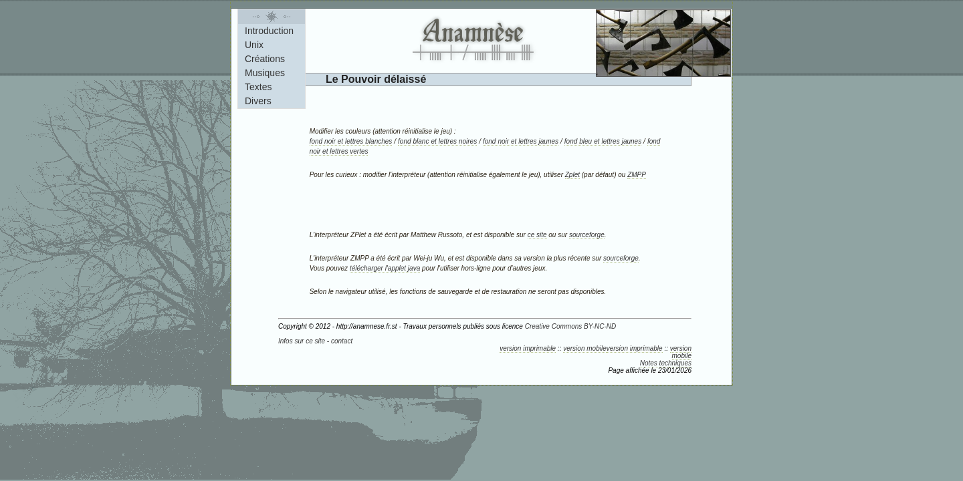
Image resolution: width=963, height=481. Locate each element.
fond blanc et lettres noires (437, 141)
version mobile (584, 348)
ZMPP (636, 174)
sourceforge (587, 234)
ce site (537, 234)
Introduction (269, 30)
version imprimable (528, 348)
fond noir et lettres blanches (351, 141)
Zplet (572, 174)
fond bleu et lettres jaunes (602, 141)
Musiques (265, 72)
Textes (258, 87)
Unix (254, 44)
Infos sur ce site (301, 341)
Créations (265, 58)
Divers (258, 101)
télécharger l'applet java (385, 268)
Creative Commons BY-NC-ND (571, 326)
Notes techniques (665, 363)
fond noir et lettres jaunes (520, 141)
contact (341, 341)
